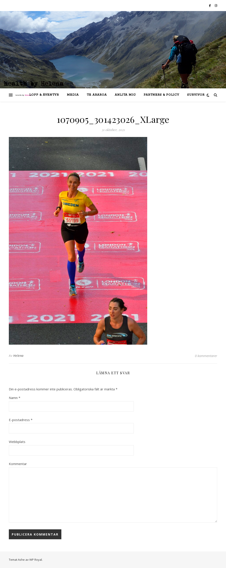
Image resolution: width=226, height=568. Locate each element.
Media (73, 95)
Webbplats (17, 441)
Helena (18, 355)
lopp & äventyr (44, 95)
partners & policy (161, 95)
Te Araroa (97, 95)
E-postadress (20, 420)
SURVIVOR (196, 95)
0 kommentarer (206, 355)
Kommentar (18, 464)
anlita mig (125, 95)
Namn (14, 397)
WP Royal (35, 560)
